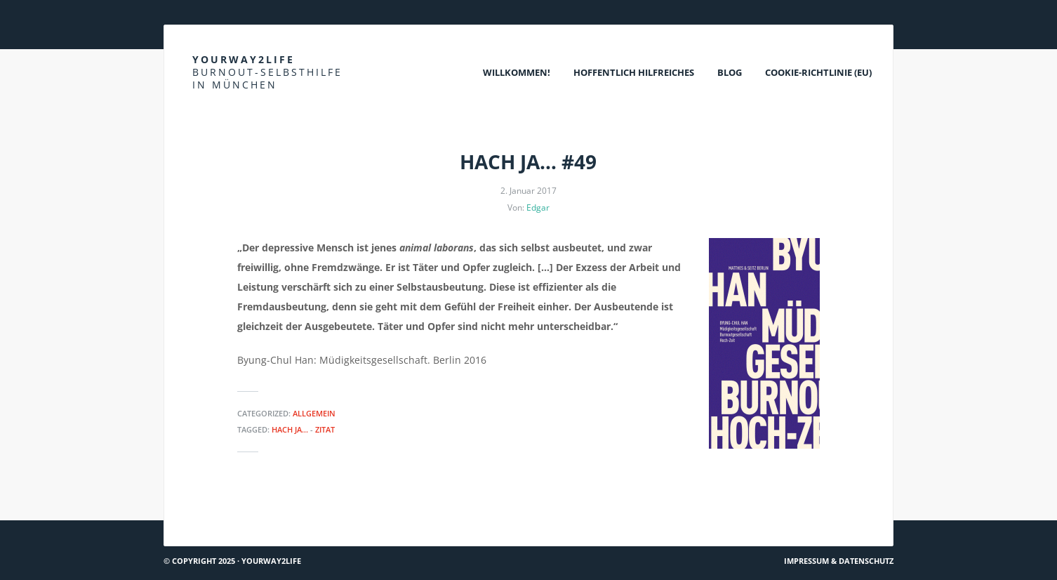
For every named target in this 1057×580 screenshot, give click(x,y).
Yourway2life (267, 72)
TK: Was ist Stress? (844, 515)
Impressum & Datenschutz (838, 560)
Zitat (325, 429)
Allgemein (314, 413)
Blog (729, 72)
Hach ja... (290, 429)
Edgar (538, 207)
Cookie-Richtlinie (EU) (818, 72)
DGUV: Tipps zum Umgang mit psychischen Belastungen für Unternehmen (338, 515)
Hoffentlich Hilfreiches (633, 72)
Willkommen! (516, 72)
